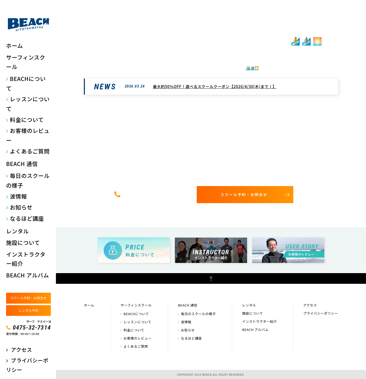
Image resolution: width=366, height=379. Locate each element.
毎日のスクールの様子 (28, 180)
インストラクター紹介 (25, 259)
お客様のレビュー (28, 135)
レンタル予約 (28, 310)
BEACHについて (26, 83)
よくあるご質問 (30, 151)
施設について (23, 242)
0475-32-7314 (32, 327)
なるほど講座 (27, 218)
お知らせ (21, 207)
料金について (27, 119)
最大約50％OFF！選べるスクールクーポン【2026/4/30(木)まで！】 (215, 86)
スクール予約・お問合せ (28, 298)
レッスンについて (28, 104)
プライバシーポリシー (320, 313)
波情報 (18, 196)
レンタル (17, 231)
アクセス (21, 349)
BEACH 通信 (22, 163)
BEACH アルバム (27, 275)
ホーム (14, 45)
